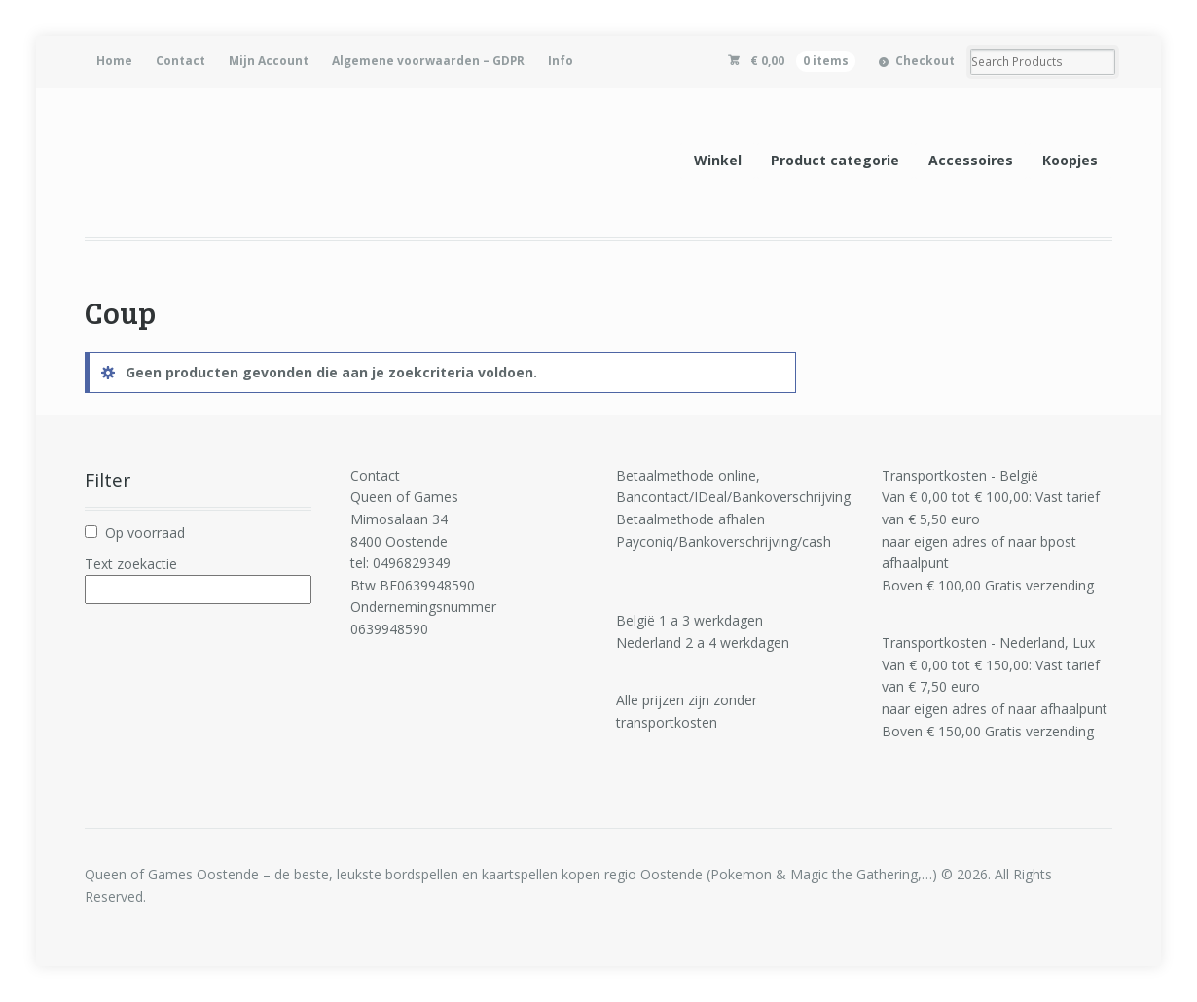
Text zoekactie (131, 564)
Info (560, 61)
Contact (180, 61)
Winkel (718, 160)
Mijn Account (268, 61)
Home (114, 61)
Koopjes (1070, 160)
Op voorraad (145, 532)
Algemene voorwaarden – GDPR (428, 61)
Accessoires (970, 160)
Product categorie (835, 160)
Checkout (925, 61)
